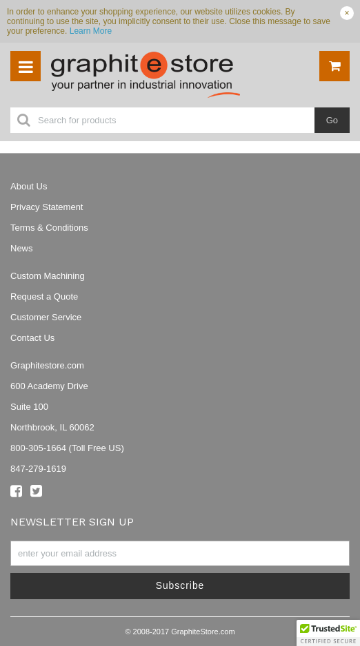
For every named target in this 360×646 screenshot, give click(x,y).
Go (332, 120)
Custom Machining (47, 276)
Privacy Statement (46, 207)
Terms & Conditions (49, 227)
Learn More (91, 31)
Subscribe (180, 585)
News (21, 248)
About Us (28, 186)
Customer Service (45, 317)
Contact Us (32, 338)
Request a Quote (44, 296)
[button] (328, 633)
